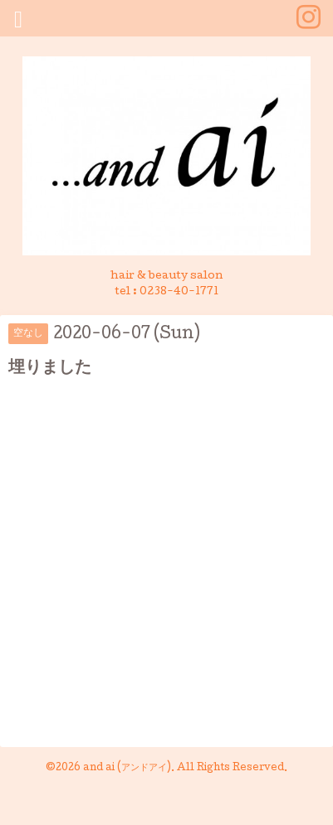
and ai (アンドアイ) (127, 769)
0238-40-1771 (179, 292)
